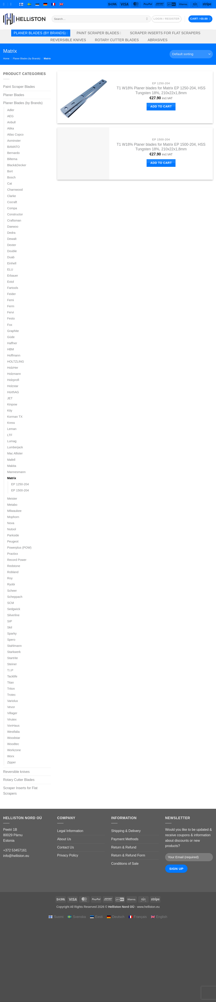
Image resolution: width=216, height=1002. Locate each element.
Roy (10, 578)
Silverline (13, 615)
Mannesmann (16, 472)
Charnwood (15, 189)
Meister (12, 498)
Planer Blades (13, 95)
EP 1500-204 (20, 490)
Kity (9, 410)
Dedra (11, 232)
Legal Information (70, 831)
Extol (10, 281)
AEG (10, 116)
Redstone (13, 566)
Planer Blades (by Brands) (41, 33)
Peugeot (13, 541)
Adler (10, 110)
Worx (10, 756)
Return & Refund (123, 847)
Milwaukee (14, 511)
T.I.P (10, 670)
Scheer (12, 590)
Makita (11, 466)
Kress (11, 422)
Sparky (12, 633)
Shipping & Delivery (126, 831)
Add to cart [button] (161, 106)
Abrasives (157, 40)
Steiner (12, 664)
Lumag (11, 441)
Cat (9, 183)
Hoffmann (13, 355)
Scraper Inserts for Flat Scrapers (165, 33)
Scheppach (14, 596)
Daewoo (12, 226)
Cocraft (12, 202)
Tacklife (12, 676)
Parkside (13, 535)
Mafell (11, 459)
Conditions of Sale (125, 863)
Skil (9, 627)
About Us (64, 839)
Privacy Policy (67, 855)
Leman (11, 429)
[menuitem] (21, 4)
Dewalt (11, 239)
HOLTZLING (15, 361)
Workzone (14, 750)
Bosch (11, 177)
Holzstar (12, 386)
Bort (10, 171)
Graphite (13, 331)
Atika (10, 128)
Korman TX (15, 416)
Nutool (11, 529)
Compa (12, 208)
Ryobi (11, 584)
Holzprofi (13, 380)
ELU (10, 269)
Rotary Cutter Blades (117, 40)
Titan (10, 682)
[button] (166, 19)
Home (6, 58)
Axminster (14, 140)
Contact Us (65, 847)
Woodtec (13, 744)
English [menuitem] (161, 917)
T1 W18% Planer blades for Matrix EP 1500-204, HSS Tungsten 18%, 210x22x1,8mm (161, 146)
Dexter (11, 245)
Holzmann (14, 373)
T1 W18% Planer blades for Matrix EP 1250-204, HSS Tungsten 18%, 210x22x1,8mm (161, 90)
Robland (13, 572)
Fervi (10, 312)
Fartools (12, 288)
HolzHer (12, 367)
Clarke (11, 196)
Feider (11, 294)
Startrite (12, 658)
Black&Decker (16, 165)
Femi (10, 300)
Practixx (12, 553)
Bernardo (13, 153)
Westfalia (13, 731)
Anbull (11, 122)
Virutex (12, 719)
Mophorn (13, 517)
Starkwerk (14, 652)
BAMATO (13, 146)
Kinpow (12, 404)
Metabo (12, 504)
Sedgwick (13, 609)
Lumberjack (15, 447)
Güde (11, 337)
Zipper (11, 762)
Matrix (11, 478)
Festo (11, 318)
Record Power (16, 560)
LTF (9, 435)
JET (10, 398)
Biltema (12, 159)
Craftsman (14, 220)
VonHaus (13, 725)
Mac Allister (15, 453)
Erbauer (12, 275)
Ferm (10, 306)
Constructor (15, 214)
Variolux (12, 701)
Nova (10, 523)
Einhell (11, 263)
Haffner (12, 343)
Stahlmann (14, 645)
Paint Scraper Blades (99, 33)
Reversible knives (68, 40)
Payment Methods (124, 839)
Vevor (11, 707)
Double (12, 251)
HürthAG (13, 392)
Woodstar (13, 738)
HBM (10, 349)
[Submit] (146, 19)
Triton (11, 688)
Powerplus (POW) (19, 547)
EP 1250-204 (20, 484)
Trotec (11, 694)
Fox (9, 324)
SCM (10, 603)
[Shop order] (191, 54)
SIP (9, 621)
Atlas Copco (15, 134)
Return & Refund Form (128, 855)
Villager (12, 713)
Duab (10, 257)
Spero (11, 639)
